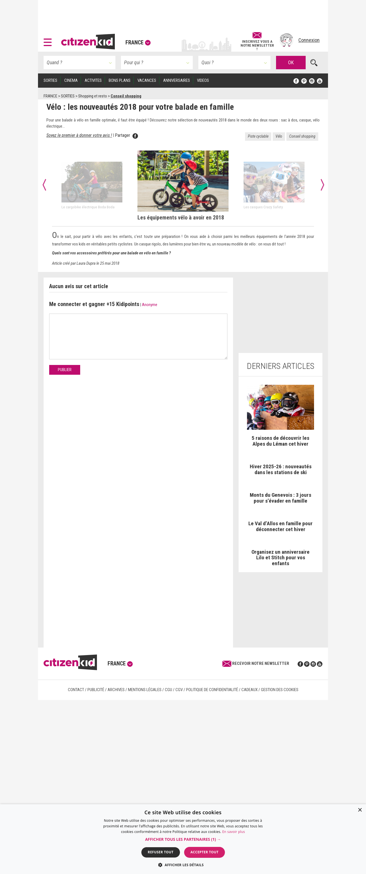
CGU (168, 689)
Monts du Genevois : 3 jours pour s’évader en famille (280, 498)
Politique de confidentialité (212, 689)
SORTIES (50, 80)
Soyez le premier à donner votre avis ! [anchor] (79, 135)
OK (291, 62)
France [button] (138, 42)
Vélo (278, 136)
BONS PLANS (119, 80)
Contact (76, 689)
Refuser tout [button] (161, 852)
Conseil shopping (302, 136)
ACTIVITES (93, 80)
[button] (49, 40)
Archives (116, 689)
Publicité (95, 689)
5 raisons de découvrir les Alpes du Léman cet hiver (280, 441)
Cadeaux (249, 689)
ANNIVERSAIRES (176, 80)
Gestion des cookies (279, 689)
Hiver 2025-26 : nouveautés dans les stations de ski (281, 469)
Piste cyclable (258, 136)
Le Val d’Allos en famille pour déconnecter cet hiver (280, 526)
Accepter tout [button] (204, 852)
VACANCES (146, 80)
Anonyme (149, 304)
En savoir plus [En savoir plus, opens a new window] (233, 831)
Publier (65, 369)
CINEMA (71, 80)
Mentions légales (144, 689)
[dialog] (183, 839)
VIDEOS (203, 80)
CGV (179, 689)
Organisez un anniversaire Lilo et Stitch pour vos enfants (280, 558)
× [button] (360, 810)
